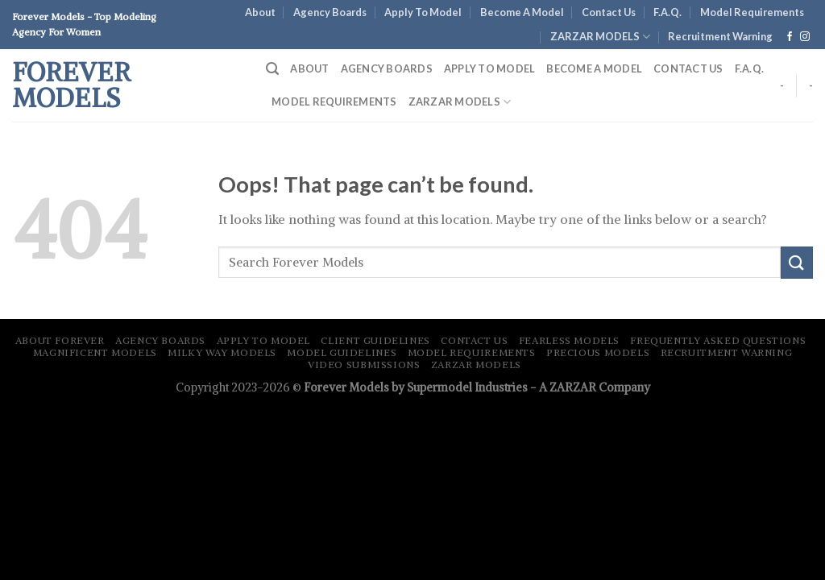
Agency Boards (330, 12)
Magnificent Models (95, 352)
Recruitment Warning (727, 352)
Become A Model (522, 12)
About (260, 12)
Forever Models (71, 85)
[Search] (272, 69)
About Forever (60, 340)
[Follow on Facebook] (789, 37)
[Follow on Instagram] (805, 37)
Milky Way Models (222, 352)
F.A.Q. (667, 12)
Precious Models (597, 352)
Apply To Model (423, 12)
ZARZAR (572, 387)
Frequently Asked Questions (718, 340)
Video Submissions (364, 364)
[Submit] (797, 262)
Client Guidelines (375, 340)
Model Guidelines (341, 352)
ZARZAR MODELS (600, 36)
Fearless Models (569, 340)
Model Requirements (752, 12)
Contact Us (609, 12)
